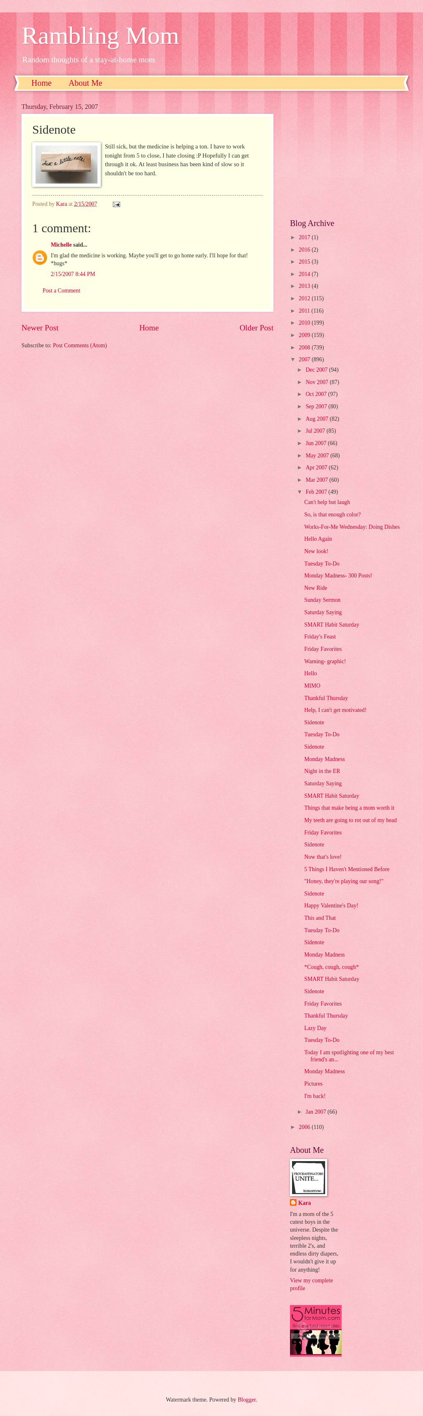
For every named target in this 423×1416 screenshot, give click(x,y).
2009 (305, 335)
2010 (305, 323)
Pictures (313, 1084)
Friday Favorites (323, 649)
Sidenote (314, 722)
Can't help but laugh (327, 502)
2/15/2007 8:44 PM (73, 274)
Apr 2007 (317, 467)
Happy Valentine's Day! (331, 905)
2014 (305, 274)
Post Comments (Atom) (80, 345)
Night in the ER (322, 771)
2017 (305, 237)
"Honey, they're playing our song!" (343, 881)
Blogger (247, 1400)
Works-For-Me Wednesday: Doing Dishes (351, 527)
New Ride (315, 588)
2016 (305, 250)
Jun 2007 (317, 443)
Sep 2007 (317, 406)
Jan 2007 (317, 1112)
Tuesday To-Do (321, 564)
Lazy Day (315, 1028)
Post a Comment (61, 290)
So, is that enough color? (332, 514)
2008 (305, 347)
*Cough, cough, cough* (331, 967)
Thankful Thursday (326, 698)
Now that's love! (323, 857)
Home (41, 82)
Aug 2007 (318, 419)
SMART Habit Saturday (331, 625)
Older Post (256, 327)
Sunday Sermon (322, 600)
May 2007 (318, 455)
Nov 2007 (318, 382)
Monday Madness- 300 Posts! (338, 576)
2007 (305, 359)
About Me (85, 82)
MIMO (312, 686)
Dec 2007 (317, 370)
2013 (305, 286)
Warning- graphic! (325, 661)
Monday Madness (324, 759)
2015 (305, 262)
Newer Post (40, 327)
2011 (305, 311)
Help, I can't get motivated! (335, 710)
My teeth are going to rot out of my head (350, 820)
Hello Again (318, 539)
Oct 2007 (317, 394)
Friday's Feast (319, 637)
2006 (305, 1127)
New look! (316, 551)
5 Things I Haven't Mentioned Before (346, 869)
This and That (319, 918)
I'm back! (315, 1096)
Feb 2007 (317, 492)
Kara (304, 1203)
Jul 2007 (316, 431)
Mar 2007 (317, 480)
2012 (305, 298)
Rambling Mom (100, 35)
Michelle (61, 245)
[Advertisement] (346, 154)
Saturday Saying (323, 612)
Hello (310, 673)
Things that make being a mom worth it (349, 808)
